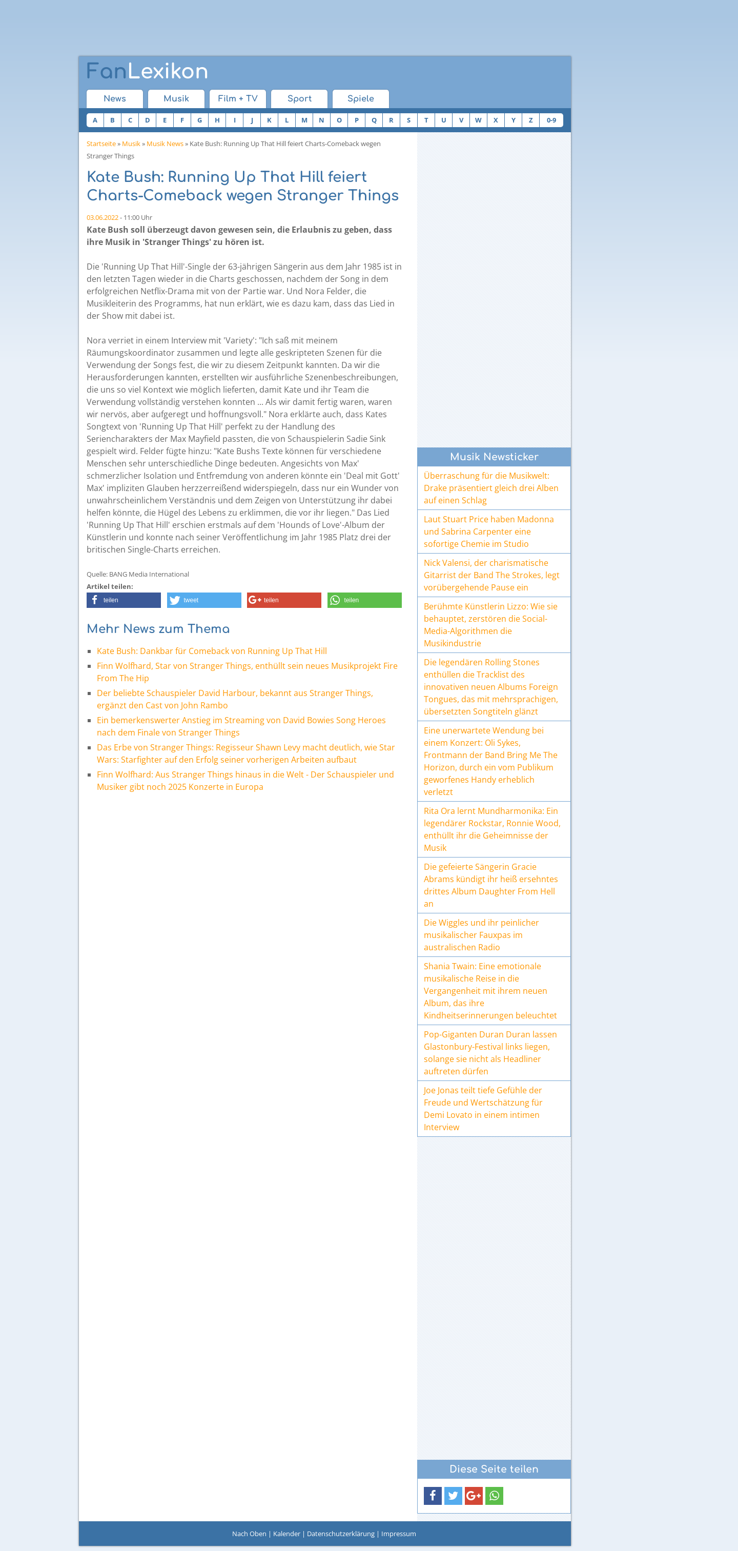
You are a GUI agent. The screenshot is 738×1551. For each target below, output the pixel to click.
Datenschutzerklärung (341, 1533)
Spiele (360, 99)
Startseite (101, 143)
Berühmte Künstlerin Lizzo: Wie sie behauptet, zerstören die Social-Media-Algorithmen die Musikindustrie (491, 625)
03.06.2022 (102, 217)
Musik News (165, 143)
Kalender (286, 1533)
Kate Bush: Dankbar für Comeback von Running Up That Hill (212, 651)
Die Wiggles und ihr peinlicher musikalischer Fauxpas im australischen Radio (481, 935)
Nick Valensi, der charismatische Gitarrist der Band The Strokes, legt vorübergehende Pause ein (492, 575)
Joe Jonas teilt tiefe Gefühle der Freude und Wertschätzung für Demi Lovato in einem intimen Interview (483, 1109)
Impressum (398, 1533)
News (115, 99)
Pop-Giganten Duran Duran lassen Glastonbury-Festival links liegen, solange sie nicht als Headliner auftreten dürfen (490, 1053)
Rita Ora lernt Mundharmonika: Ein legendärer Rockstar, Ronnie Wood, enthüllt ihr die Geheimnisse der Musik (492, 829)
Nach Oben (249, 1533)
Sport (300, 99)
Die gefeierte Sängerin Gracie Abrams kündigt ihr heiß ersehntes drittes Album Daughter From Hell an (491, 885)
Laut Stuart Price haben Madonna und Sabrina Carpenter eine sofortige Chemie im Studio (489, 531)
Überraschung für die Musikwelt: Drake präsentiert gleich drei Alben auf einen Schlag (491, 488)
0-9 (551, 120)
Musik (176, 99)
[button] (124, 600)
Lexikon (148, 71)
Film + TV (238, 99)
